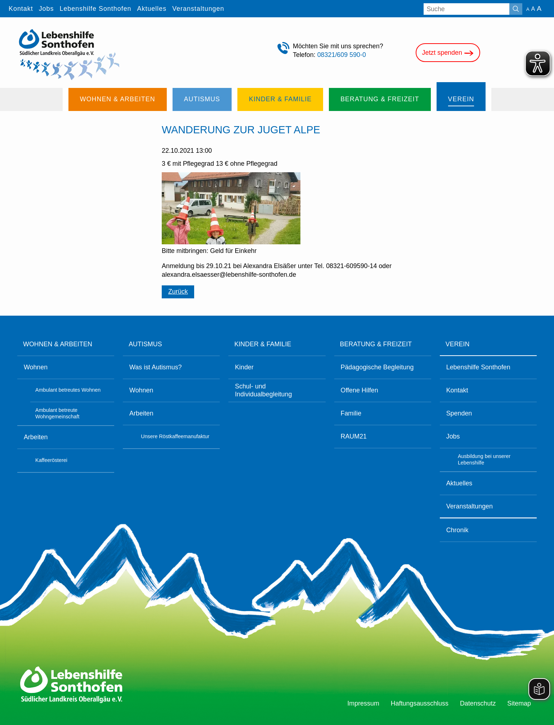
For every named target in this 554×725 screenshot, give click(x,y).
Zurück (178, 291)
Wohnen (36, 367)
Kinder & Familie (262, 344)
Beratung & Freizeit (376, 344)
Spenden (459, 413)
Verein (458, 344)
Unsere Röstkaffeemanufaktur (175, 436)
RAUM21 (353, 436)
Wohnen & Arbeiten (57, 344)
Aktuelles (459, 483)
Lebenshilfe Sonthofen (478, 367)
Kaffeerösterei (51, 460)
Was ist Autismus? (155, 367)
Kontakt (457, 390)
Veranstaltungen (469, 506)
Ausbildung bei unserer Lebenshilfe (484, 459)
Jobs (453, 436)
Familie (350, 413)
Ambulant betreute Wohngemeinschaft (57, 413)
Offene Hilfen (359, 390)
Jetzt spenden (448, 53)
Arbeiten (36, 437)
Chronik (457, 530)
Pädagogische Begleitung (377, 367)
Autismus (145, 344)
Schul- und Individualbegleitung (263, 390)
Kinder (244, 367)
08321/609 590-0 (341, 54)
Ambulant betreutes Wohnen (67, 390)
